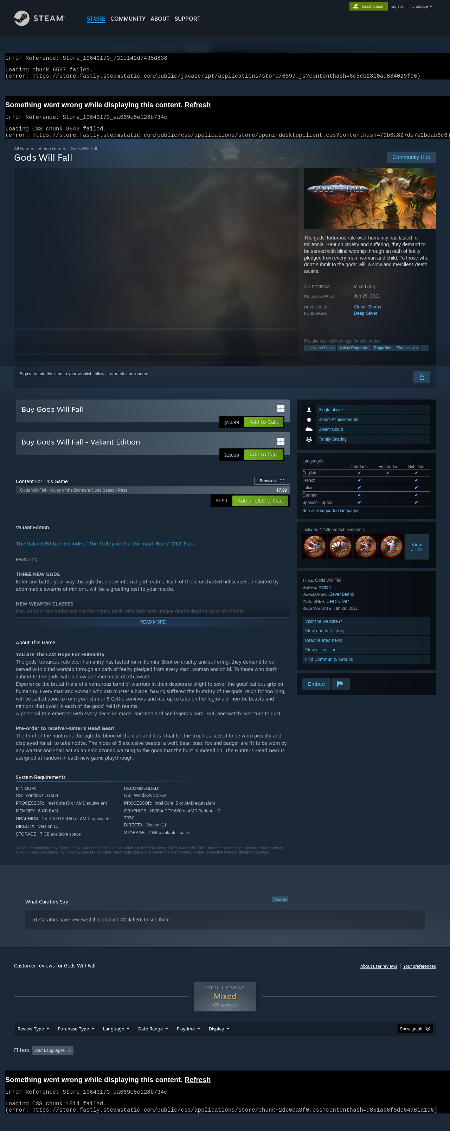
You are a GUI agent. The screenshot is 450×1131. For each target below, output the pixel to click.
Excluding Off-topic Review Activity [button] (120, 1063)
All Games (24, 157)
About (160, 18)
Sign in (26, 382)
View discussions (322, 658)
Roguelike (382, 356)
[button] (264, 430)
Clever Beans (367, 315)
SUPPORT (188, 18)
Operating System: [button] (284, 1063)
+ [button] (425, 356)
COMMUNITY (128, 18)
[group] (225, 1064)
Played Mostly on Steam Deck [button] (225, 1063)
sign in (397, 6)
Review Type (31, 1042)
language (419, 6)
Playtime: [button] (175, 1063)
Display (216, 1042)
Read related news (323, 648)
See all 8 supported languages (330, 519)
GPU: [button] (344, 1063)
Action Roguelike (353, 356)
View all (280, 908)
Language (113, 1042)
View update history (325, 639)
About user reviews (378, 974)
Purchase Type (73, 1042)
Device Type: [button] (374, 1063)
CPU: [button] (320, 1063)
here (138, 928)
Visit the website (324, 629)
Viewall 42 (417, 555)
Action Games (52, 157)
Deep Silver (365, 321)
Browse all (272, 489)
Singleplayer (407, 356)
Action (325, 595)
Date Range (150, 1042)
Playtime (186, 1042)
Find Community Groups (329, 667)
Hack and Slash (320, 356)
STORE (96, 18)
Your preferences (419, 974)
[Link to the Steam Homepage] (45, 24)
